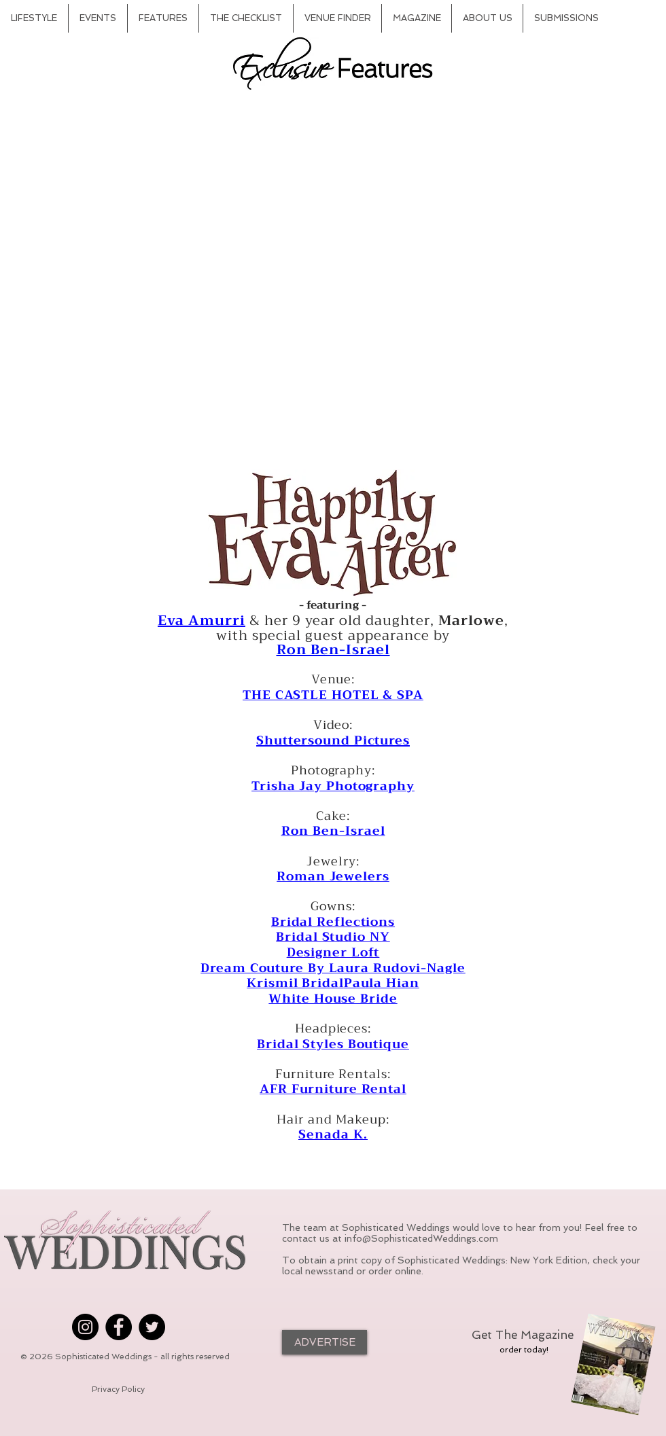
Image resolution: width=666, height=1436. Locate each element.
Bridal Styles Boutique (333, 1044)
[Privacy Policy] (118, 1389)
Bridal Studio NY (332, 937)
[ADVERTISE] (324, 1342)
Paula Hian (381, 983)
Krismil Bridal (295, 983)
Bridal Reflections (333, 922)
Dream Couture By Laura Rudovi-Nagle (333, 968)
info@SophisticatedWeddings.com (421, 1238)
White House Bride (332, 998)
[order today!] (524, 1349)
